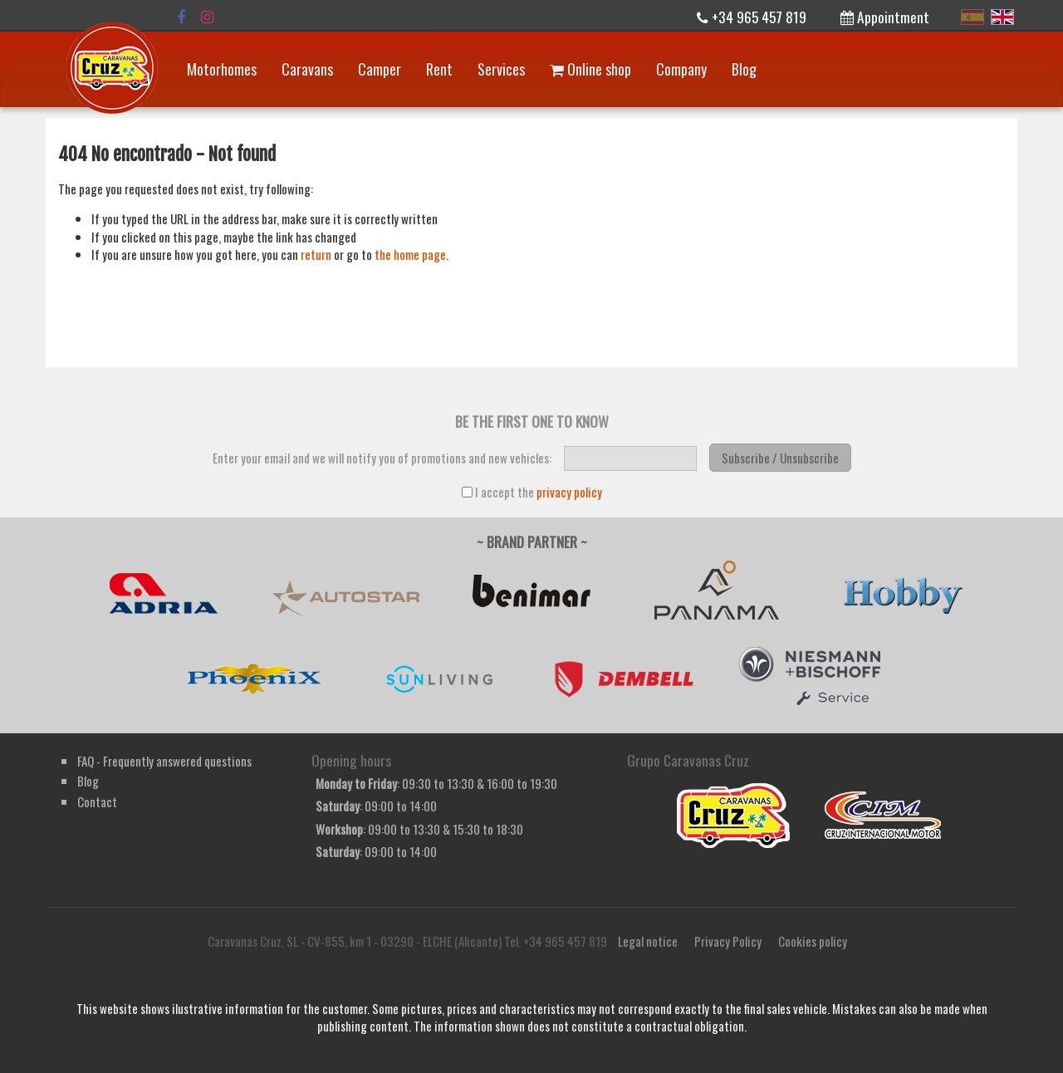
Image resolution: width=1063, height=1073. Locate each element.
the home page (410, 254)
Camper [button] (379, 69)
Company (681, 69)
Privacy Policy (728, 941)
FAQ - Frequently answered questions (164, 761)
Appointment (884, 16)
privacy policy (569, 492)
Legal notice (648, 941)
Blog (744, 69)
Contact (97, 801)
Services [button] (501, 69)
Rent (439, 69)
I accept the (532, 492)
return (316, 254)
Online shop (590, 69)
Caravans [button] (307, 69)
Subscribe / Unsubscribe (780, 457)
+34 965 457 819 (751, 16)
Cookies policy (812, 941)
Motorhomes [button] (222, 69)
